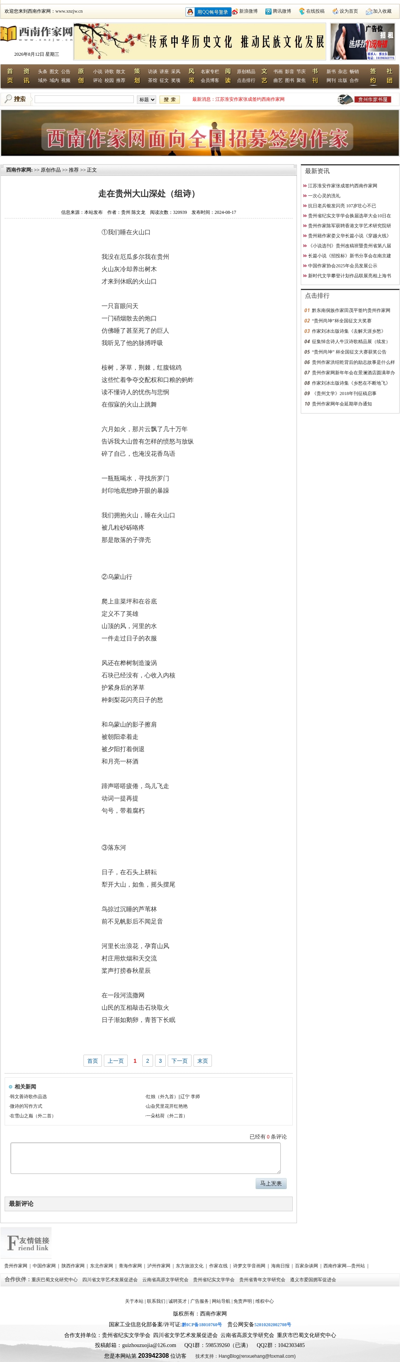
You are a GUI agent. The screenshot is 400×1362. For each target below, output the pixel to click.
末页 (202, 1061)
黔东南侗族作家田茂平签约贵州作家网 (351, 310)
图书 (289, 80)
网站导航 (221, 1301)
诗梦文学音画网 (250, 1266)
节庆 (301, 71)
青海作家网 (131, 1266)
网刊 (331, 80)
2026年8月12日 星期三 (36, 54)
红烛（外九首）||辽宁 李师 (173, 1096)
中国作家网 (45, 1266)
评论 (97, 80)
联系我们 (156, 1301)
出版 (342, 80)
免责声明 (242, 1301)
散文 (120, 71)
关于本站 (134, 1301)
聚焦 (301, 80)
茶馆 (152, 80)
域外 (42, 80)
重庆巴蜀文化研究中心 (55, 1279)
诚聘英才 (177, 1301)
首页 (92, 1061)
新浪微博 (248, 11)
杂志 (342, 71)
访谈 (152, 71)
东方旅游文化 (190, 1266)
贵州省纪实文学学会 (214, 1279)
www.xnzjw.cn (69, 11)
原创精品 (246, 71)
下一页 (180, 1061)
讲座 (164, 71)
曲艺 (278, 80)
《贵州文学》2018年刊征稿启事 (344, 393)
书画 (278, 71)
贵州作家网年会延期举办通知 (342, 404)
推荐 (120, 80)
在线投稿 (315, 11)
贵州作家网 (16, 1266)
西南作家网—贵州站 (344, 1266)
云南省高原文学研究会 (166, 1279)
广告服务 (199, 1301)
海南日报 (281, 1266)
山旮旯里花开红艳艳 (167, 1106)
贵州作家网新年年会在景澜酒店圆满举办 (353, 372)
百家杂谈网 (307, 1266)
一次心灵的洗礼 (324, 195)
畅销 (354, 71)
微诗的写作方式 (26, 1106)
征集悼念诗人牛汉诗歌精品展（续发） (351, 341)
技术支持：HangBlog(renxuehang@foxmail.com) (245, 1356)
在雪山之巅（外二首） (33, 1116)
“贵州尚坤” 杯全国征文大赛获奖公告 (349, 352)
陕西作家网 (74, 1266)
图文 (54, 71)
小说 (97, 71)
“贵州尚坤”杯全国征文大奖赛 (342, 320)
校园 (109, 80)
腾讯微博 (282, 11)
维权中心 (264, 1301)
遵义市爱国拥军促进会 (313, 1279)
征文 (164, 80)
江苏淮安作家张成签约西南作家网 (250, 99)
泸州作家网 (159, 1266)
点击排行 (246, 80)
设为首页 (349, 11)
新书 (331, 71)
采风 (175, 71)
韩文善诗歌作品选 (28, 1096)
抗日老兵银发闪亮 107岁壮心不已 (342, 205)
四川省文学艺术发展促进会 (110, 1279)
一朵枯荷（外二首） (167, 1116)
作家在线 (219, 1266)
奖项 (175, 80)
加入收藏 (382, 11)
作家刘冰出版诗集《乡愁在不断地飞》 (351, 383)
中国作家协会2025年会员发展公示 (342, 265)
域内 (54, 80)
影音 (289, 71)
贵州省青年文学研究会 (263, 1279)
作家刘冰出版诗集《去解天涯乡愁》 (349, 331)
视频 (65, 80)
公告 (65, 71)
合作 (354, 80)
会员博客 (210, 80)
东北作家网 (102, 1266)
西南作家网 (18, 170)
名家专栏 (210, 71)
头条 (42, 71)
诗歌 (109, 71)
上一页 (116, 1061)
